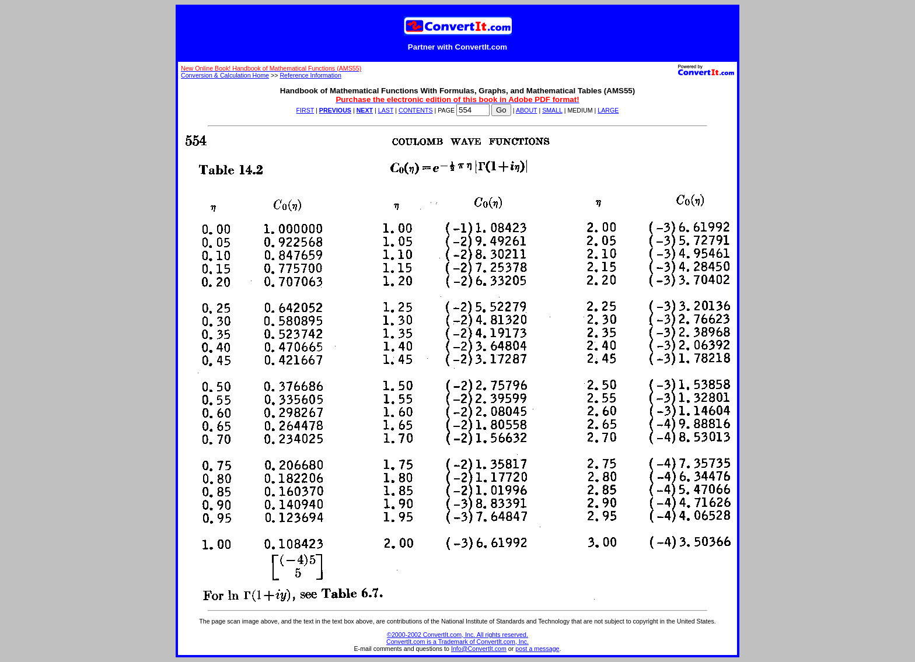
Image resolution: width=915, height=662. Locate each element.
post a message (537, 648)
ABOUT (526, 110)
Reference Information (310, 75)
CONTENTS (416, 110)
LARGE (608, 110)
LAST (385, 110)
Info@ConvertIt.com (479, 648)
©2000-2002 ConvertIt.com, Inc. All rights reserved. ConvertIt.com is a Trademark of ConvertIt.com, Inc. (457, 638)
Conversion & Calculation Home (225, 75)
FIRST (305, 110)
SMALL (552, 110)
